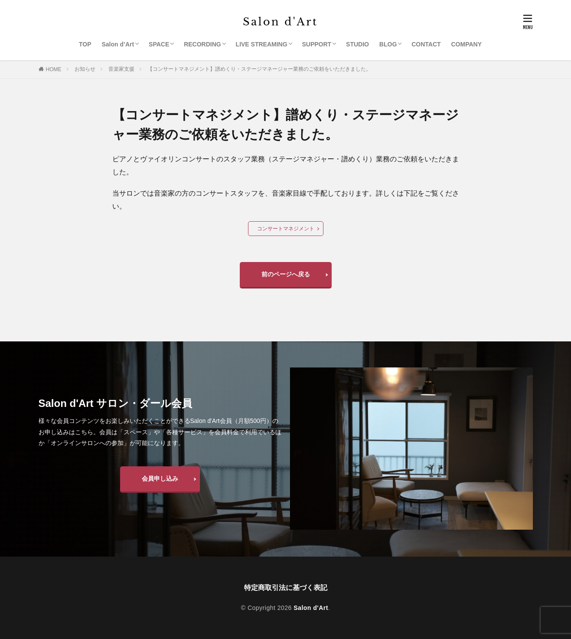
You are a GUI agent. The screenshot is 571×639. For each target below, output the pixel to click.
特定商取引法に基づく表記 (285, 587)
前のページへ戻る (285, 274)
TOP (85, 44)
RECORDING (202, 44)
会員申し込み (160, 478)
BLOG (388, 44)
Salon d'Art (311, 607)
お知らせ (85, 69)
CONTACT (425, 44)
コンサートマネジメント (285, 229)
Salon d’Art (117, 44)
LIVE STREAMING (261, 44)
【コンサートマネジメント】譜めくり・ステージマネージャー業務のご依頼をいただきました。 (259, 69)
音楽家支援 (121, 69)
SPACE (159, 44)
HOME (54, 69)
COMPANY (466, 44)
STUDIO (357, 44)
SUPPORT (317, 44)
